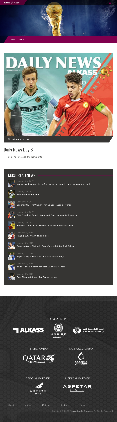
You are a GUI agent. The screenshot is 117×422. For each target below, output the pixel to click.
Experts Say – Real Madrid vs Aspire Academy (40, 256)
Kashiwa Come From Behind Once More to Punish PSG (45, 225)
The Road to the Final (28, 194)
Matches (46, 405)
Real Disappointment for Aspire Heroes (37, 277)
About (11, 405)
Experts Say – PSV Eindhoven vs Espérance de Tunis (44, 205)
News (21, 39)
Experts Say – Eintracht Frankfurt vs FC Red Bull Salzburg (47, 246)
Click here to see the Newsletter (25, 157)
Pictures (65, 405)
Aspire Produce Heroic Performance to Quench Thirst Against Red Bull (53, 184)
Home (12, 39)
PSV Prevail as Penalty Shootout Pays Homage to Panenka (47, 215)
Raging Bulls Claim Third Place (33, 236)
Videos (28, 405)
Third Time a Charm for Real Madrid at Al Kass (41, 267)
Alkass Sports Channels (81, 411)
